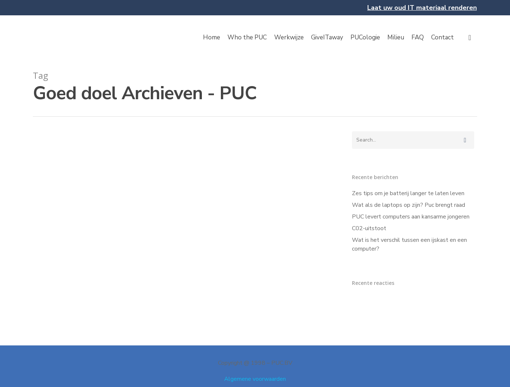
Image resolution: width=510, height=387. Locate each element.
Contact (442, 37)
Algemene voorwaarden (255, 379)
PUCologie (365, 37)
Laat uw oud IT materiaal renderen (422, 8)
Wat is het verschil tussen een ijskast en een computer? (409, 244)
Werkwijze (289, 37)
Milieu (395, 37)
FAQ (417, 37)
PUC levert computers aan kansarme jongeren (410, 217)
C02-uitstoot (369, 228)
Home (211, 37)
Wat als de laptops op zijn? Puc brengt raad (408, 205)
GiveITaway (327, 37)
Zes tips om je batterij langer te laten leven (408, 193)
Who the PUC (247, 37)
